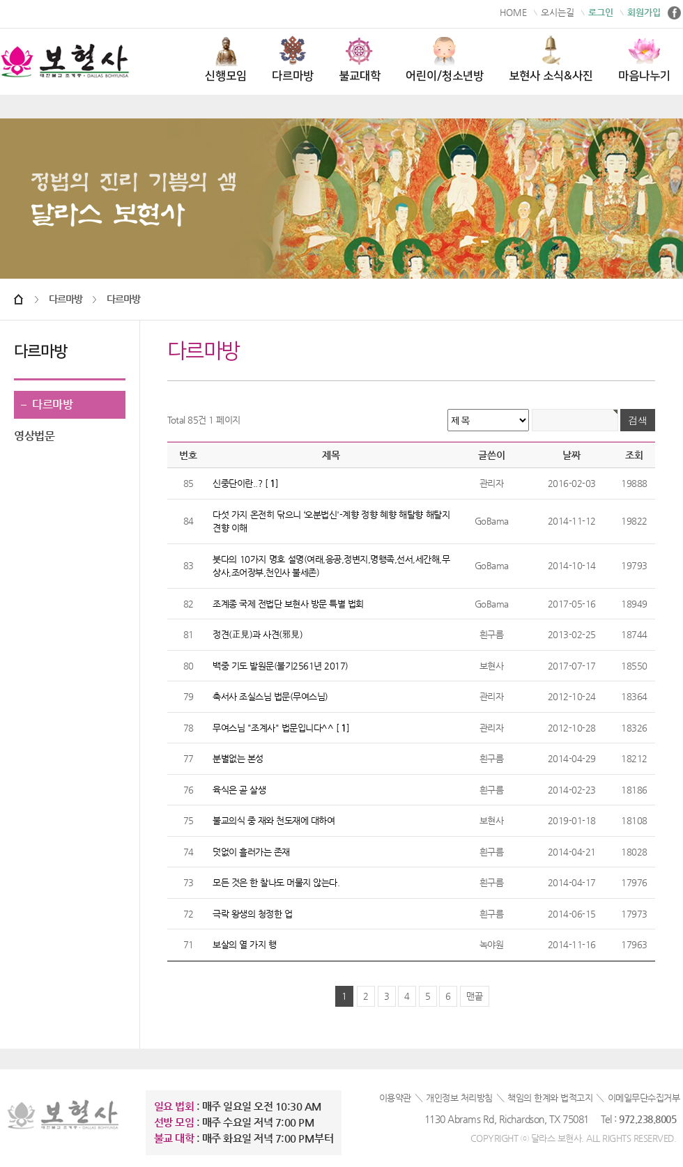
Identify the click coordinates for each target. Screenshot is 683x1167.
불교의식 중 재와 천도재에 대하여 (274, 820)
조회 (634, 455)
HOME (513, 12)
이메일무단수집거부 (644, 1097)
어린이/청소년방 (445, 59)
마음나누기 (644, 59)
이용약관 (395, 1097)
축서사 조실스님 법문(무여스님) (270, 696)
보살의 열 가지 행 (244, 944)
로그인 (600, 12)
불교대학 (360, 59)
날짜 (571, 455)
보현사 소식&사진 (551, 59)
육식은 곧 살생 (239, 790)
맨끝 (474, 996)
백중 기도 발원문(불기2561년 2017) (280, 665)
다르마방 (293, 59)
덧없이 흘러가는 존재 (251, 852)
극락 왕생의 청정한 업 (252, 914)
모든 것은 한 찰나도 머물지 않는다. (276, 882)
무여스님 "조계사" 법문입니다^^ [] (281, 727)
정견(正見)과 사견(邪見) (257, 634)
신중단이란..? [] (245, 483)
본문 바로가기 (0, 0)
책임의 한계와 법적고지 (549, 1097)
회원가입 (644, 12)
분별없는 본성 (238, 758)
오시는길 (557, 12)
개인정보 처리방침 (459, 1097)
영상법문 (34, 435)
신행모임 (226, 59)
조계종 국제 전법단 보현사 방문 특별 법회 (288, 603)
